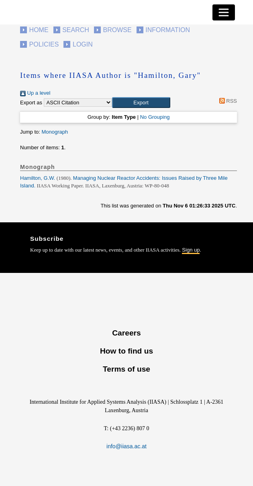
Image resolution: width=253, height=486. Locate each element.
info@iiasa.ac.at (126, 446)
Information (167, 29)
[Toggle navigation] (223, 12)
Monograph (54, 132)
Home (39, 29)
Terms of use (126, 369)
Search (75, 29)
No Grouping (155, 117)
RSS (226, 101)
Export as (31, 103)
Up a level (35, 93)
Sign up (191, 250)
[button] (141, 102)
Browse (117, 29)
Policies (44, 44)
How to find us (126, 351)
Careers (126, 333)
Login (83, 44)
